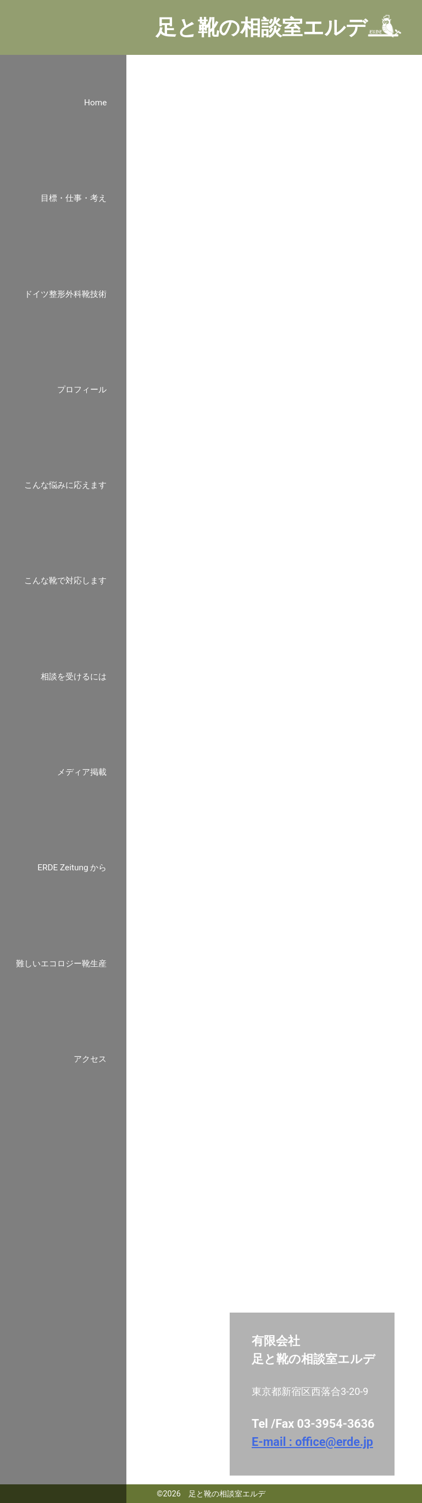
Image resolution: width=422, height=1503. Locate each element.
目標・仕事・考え (74, 198)
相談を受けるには (74, 677)
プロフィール (82, 390)
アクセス (90, 1059)
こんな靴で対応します (65, 581)
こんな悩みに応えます (65, 485)
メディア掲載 (82, 772)
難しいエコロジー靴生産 (61, 964)
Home (95, 103)
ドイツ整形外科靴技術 (65, 294)
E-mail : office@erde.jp (312, 1442)
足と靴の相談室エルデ (261, 27)
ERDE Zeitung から (72, 867)
